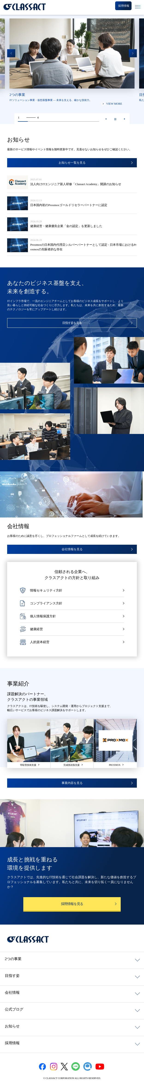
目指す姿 (12, 976)
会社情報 (12, 992)
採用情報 (12, 1043)
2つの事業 (13, 959)
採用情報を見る (72, 904)
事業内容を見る (72, 783)
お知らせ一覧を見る (72, 162)
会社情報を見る (72, 549)
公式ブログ (14, 1009)
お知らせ (12, 1026)
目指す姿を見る (72, 323)
